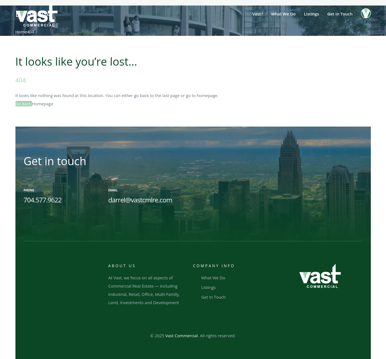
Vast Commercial (181, 335)
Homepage (42, 103)
